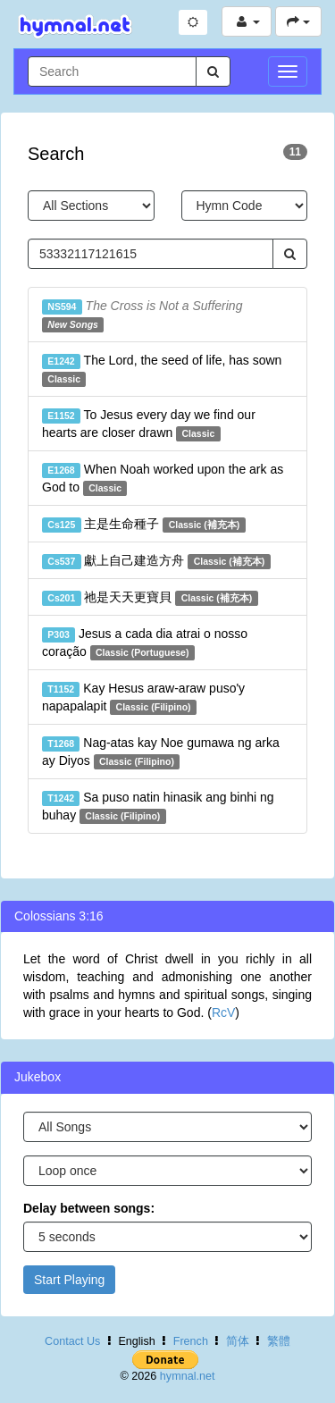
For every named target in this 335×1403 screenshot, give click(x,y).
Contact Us (72, 1341)
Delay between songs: (89, 1208)
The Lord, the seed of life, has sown (161, 370)
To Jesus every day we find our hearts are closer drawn (148, 424)
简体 (237, 1341)
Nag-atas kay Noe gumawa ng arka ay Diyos (161, 752)
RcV (223, 1012)
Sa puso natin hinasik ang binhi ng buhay (158, 807)
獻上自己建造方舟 (156, 561)
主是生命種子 (144, 525)
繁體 (278, 1341)
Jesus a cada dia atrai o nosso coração (144, 643)
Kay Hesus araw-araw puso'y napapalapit (143, 698)
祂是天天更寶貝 (150, 598)
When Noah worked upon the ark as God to (162, 479)
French (190, 1341)
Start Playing (69, 1280)
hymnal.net (187, 1376)
